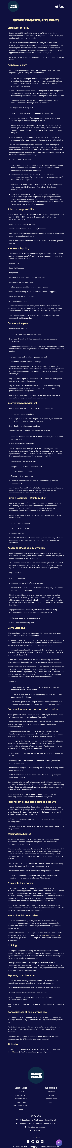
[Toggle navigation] (62, 6)
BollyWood (51, 1092)
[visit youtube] (38, 1142)
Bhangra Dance (51, 1099)
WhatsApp (38, 1130)
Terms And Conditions (20, 1106)
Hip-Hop (51, 1095)
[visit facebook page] (29, 1142)
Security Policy (21, 1099)
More (51, 1102)
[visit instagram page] (33, 1142)
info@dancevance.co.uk (37, 1127)
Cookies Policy (21, 1095)
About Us (21, 1092)
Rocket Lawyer (13, 1052)
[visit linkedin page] (43, 1142)
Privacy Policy (21, 1102)
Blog (21, 1109)
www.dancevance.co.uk (51, 935)
